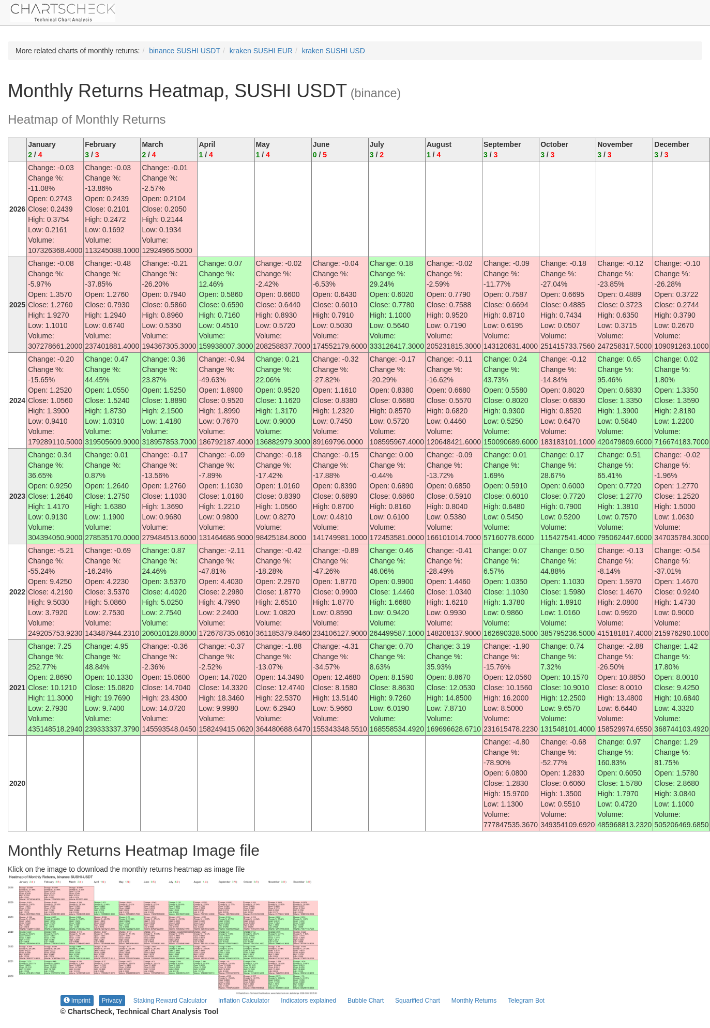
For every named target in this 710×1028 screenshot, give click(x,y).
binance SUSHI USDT (184, 51)
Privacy (112, 1000)
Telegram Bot (526, 1000)
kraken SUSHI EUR (261, 51)
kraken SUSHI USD (333, 51)
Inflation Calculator (243, 1000)
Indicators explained (308, 1000)
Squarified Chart (417, 1000)
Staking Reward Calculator (170, 1000)
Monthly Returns (473, 1000)
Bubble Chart (366, 1000)
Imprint (77, 1000)
